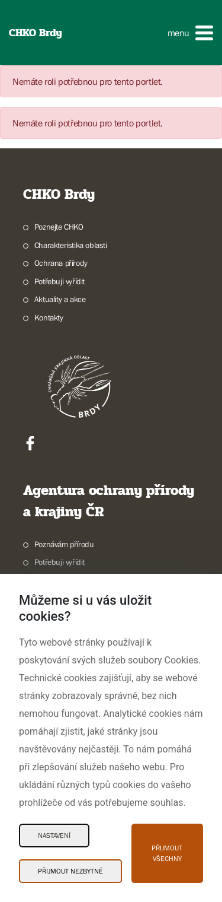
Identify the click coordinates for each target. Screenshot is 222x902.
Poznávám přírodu (64, 544)
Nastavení (54, 835)
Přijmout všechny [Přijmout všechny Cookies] (167, 853)
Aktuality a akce (60, 299)
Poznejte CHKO (58, 226)
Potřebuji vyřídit (59, 281)
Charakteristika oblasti (70, 245)
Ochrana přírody (61, 263)
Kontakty (48, 317)
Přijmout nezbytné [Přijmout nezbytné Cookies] (70, 871)
